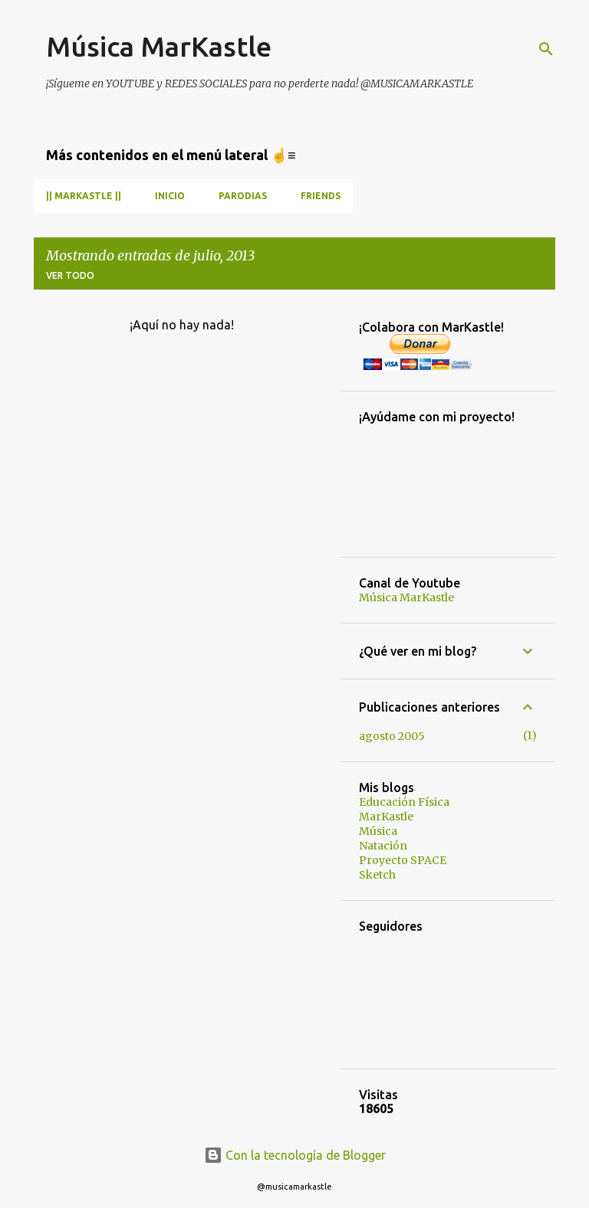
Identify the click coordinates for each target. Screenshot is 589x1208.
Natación (383, 846)
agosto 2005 (392, 736)
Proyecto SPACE (402, 860)
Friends (321, 196)
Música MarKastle (158, 46)
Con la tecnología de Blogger (295, 1155)
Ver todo (70, 275)
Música (378, 831)
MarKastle (386, 816)
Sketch (377, 875)
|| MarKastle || (83, 196)
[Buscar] (546, 49)
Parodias (243, 196)
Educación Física (404, 802)
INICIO (170, 196)
